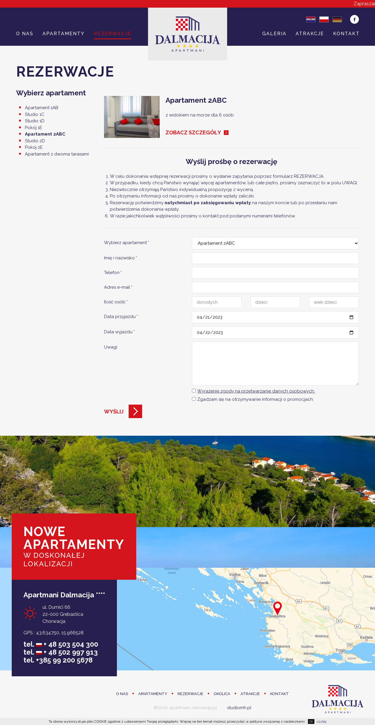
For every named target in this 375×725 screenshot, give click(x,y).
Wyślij (114, 411)
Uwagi (110, 347)
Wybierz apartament (126, 242)
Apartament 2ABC (45, 134)
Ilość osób (116, 302)
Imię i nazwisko (120, 258)
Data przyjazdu (121, 316)
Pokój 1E (33, 127)
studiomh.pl (239, 707)
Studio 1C (35, 114)
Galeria (274, 33)
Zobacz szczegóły (193, 132)
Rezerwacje (112, 33)
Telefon (113, 272)
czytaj (321, 721)
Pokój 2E (34, 147)
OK (311, 721)
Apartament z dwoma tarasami (57, 154)
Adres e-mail (118, 287)
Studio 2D (35, 140)
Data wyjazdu (119, 331)
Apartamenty (63, 33)
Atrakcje (310, 33)
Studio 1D (35, 121)
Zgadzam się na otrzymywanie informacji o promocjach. (255, 399)
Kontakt (346, 33)
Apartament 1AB (41, 107)
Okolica (222, 694)
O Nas (24, 33)
